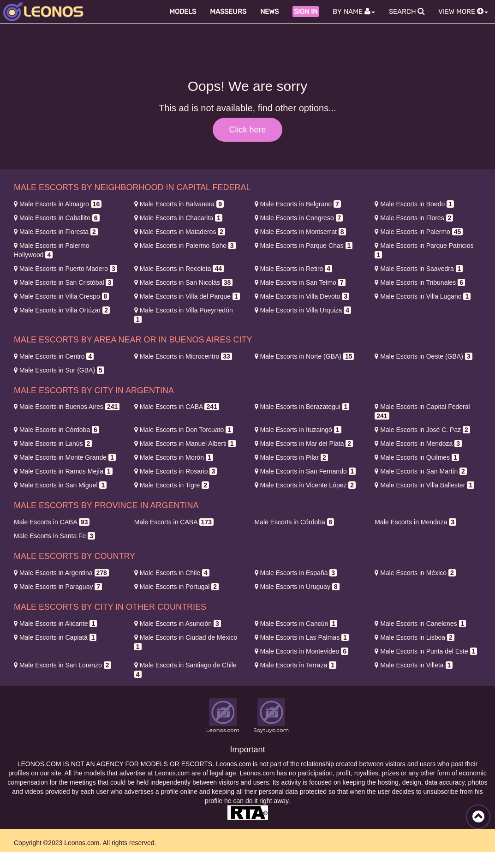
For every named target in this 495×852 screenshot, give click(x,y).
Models (182, 11)
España (296, 572)
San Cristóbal (63, 282)
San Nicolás (183, 282)
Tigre (171, 485)
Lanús (53, 443)
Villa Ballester (424, 485)
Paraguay (58, 586)
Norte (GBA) (304, 356)
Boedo (414, 204)
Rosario (175, 471)
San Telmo (300, 282)
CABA (176, 406)
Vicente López (305, 485)
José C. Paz (422, 429)
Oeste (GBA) (423, 356)
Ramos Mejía (63, 471)
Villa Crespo (61, 296)
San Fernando (305, 471)
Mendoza (418, 443)
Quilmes (417, 457)
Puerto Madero (65, 268)
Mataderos (179, 231)
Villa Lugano (423, 296)
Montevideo (302, 651)
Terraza (296, 665)
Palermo (419, 231)
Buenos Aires (66, 406)
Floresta (56, 231)
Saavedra (419, 268)
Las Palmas (302, 637)
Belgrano (298, 204)
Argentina (61, 572)
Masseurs (228, 11)
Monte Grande (65, 457)
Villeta (414, 665)
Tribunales (420, 282)
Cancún (296, 623)
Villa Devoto (302, 296)
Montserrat (300, 231)
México (415, 572)
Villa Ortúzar (62, 310)
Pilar (291, 457)
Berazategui (302, 406)
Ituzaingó (298, 429)
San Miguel (60, 485)
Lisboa (414, 637)
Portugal (176, 586)
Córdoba (56, 429)
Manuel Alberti (185, 443)
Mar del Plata (304, 443)
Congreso (299, 218)
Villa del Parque (187, 296)
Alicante (55, 623)
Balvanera (179, 204)
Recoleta (179, 268)
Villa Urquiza (303, 310)
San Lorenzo (62, 665)
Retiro (294, 268)
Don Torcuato (183, 429)
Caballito (57, 218)
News (269, 11)
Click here (247, 129)
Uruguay (297, 586)
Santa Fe (54, 536)
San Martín (421, 471)
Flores (414, 218)
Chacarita (178, 218)
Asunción (177, 623)
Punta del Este (426, 651)
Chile (171, 572)
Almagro (57, 204)
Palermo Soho (185, 245)
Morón (173, 457)
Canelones (420, 623)
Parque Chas (304, 245)
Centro (54, 356)
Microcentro (183, 356)
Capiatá (55, 637)
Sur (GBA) (59, 370)
